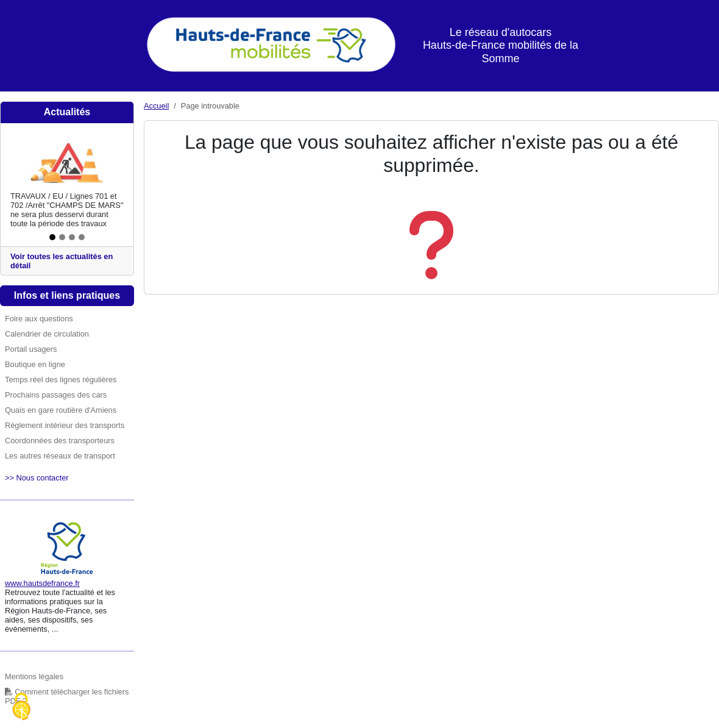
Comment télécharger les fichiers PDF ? (67, 696)
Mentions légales (34, 676)
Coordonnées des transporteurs (60, 440)
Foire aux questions (39, 318)
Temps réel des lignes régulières (61, 379)
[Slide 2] (62, 237)
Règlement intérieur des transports (64, 425)
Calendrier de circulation (47, 333)
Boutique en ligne (35, 364)
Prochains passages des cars (56, 394)
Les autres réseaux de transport (60, 455)
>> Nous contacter (37, 477)
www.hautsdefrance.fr (42, 583)
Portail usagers (31, 349)
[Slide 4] (82, 237)
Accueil (156, 105)
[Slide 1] (52, 237)
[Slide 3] (72, 237)
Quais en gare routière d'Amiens (60, 410)
